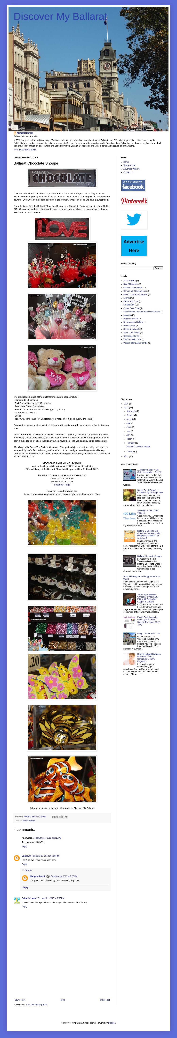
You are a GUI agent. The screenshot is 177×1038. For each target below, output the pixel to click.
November (131, 411)
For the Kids (128, 305)
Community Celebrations (134, 291)
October (130, 415)
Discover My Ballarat (60, 16)
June (128, 427)
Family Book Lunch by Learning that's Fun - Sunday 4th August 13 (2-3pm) (148, 621)
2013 (126, 408)
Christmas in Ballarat (132, 287)
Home (62, 1000)
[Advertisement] (62, 978)
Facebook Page (62, 484)
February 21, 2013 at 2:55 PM (50, 898)
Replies (28, 870)
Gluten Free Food (131, 308)
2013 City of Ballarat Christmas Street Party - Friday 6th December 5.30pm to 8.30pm (148, 598)
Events (126, 298)
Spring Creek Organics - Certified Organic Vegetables (150, 491)
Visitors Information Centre (135, 343)
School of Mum (29, 898)
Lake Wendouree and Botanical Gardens (141, 312)
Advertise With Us (131, 169)
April (128, 435)
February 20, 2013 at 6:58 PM (45, 856)
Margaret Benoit (25, 133)
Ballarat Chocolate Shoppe (138, 446)
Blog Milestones (130, 284)
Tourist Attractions (131, 332)
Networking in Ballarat (133, 322)
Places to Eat (129, 325)
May (128, 431)
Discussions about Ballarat (135, 294)
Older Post (105, 1000)
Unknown (26, 856)
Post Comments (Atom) (36, 1005)
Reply (24, 846)
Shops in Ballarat (28, 821)
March (129, 439)
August (129, 419)
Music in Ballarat (130, 319)
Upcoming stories (131, 336)
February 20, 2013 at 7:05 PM (64, 876)
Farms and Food (130, 301)
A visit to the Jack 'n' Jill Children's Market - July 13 (149, 471)
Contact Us (128, 172)
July (128, 423)
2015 (126, 404)
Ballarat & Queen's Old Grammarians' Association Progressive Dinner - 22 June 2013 (149, 534)
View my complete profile (25, 150)
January (130, 451)
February (130, 443)
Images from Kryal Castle (148, 634)
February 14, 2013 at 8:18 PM (48, 838)
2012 (126, 456)
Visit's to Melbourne (132, 339)
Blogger (111, 1023)
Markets (127, 315)
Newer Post (19, 1000)
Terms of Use (129, 165)
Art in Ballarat (129, 280)
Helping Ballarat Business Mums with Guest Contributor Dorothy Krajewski (149, 658)
